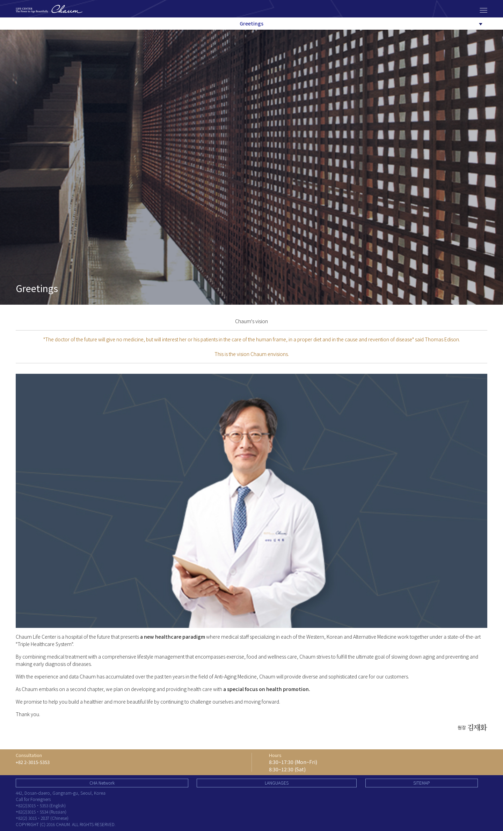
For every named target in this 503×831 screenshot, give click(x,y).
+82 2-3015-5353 (33, 762)
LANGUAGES (277, 783)
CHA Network (102, 783)
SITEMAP (421, 783)
